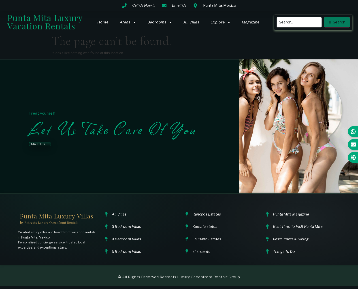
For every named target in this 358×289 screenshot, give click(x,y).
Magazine (251, 22)
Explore (221, 22)
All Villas (191, 22)
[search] (299, 22)
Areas (128, 22)
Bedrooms (159, 22)
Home (102, 22)
